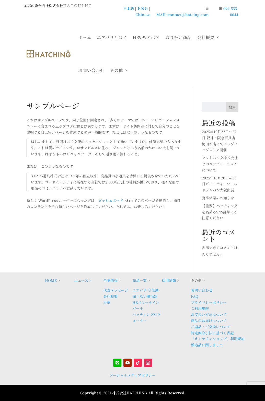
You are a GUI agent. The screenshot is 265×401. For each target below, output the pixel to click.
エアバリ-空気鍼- (146, 290)
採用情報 (169, 280)
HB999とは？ (146, 37)
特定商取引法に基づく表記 (212, 332)
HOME (51, 280)
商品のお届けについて (209, 320)
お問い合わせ (91, 70)
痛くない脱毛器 (144, 296)
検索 (232, 107)
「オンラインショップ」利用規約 (218, 338)
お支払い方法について (209, 314)
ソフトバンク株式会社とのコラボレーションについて (220, 164)
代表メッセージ (115, 290)
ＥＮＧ (142, 8)
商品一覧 (139, 280)
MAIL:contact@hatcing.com (182, 14)
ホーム (84, 37)
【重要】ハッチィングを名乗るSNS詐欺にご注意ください (219, 212)
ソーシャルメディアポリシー (132, 375)
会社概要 (205, 37)
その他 (116, 70)
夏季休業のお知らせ (218, 197)
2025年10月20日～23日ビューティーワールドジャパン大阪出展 (219, 184)
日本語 (128, 8)
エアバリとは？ (112, 37)
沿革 (106, 302)
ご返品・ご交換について (210, 326)
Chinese (142, 14)
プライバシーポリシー (209, 302)
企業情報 (110, 280)
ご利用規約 (200, 308)
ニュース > (82, 280)
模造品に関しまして (207, 344)
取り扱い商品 (178, 37)
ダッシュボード (110, 200)
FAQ (194, 296)
